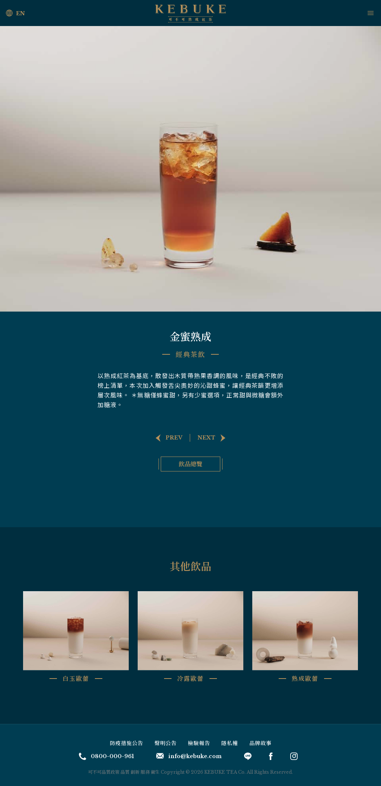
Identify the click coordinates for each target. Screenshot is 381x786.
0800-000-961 (106, 756)
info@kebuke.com (189, 756)
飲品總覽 (190, 464)
